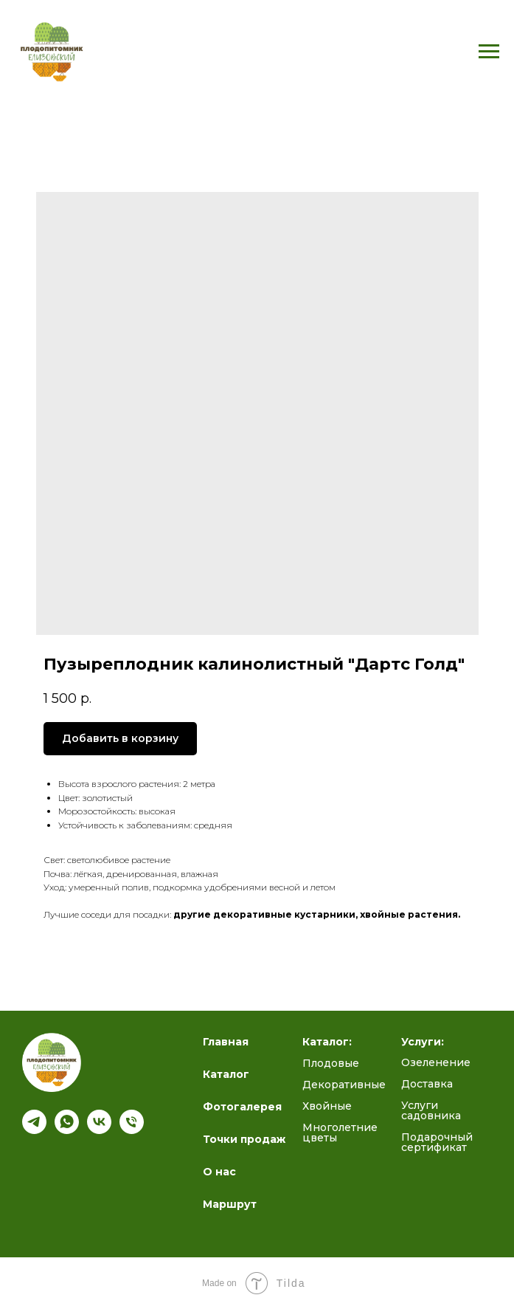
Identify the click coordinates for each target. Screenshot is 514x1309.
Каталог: (327, 1042)
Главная (226, 1042)
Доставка (427, 1084)
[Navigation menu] (489, 51)
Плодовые (330, 1063)
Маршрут (230, 1204)
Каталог (226, 1074)
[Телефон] (131, 1130)
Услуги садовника (431, 1110)
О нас (219, 1172)
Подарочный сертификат (437, 1142)
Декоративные (344, 1084)
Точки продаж (244, 1139)
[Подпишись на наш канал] (34, 1130)
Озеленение (435, 1062)
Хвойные (327, 1106)
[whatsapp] (67, 1130)
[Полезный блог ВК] (99, 1130)
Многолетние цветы (340, 1132)
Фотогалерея (242, 1107)
